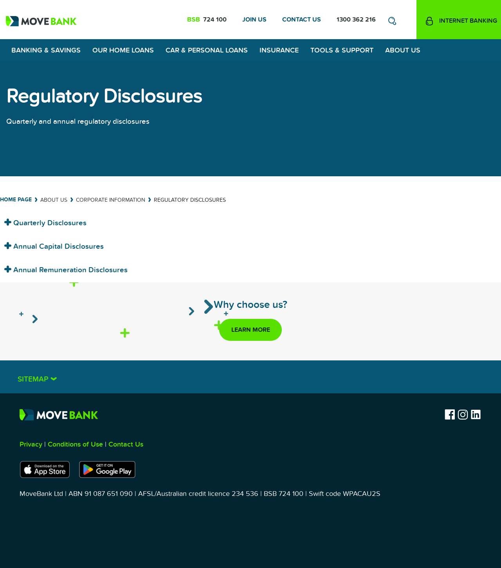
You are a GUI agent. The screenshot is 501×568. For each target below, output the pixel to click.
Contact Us (301, 20)
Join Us (254, 20)
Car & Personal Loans (207, 50)
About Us (402, 50)
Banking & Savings (46, 50)
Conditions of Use (75, 444)
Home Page (16, 199)
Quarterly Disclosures (49, 223)
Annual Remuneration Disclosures (69, 270)
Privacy (31, 444)
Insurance (279, 50)
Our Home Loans (123, 50)
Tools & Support (341, 50)
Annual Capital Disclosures (57, 246)
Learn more (250, 330)
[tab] (250, 220)
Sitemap (34, 379)
